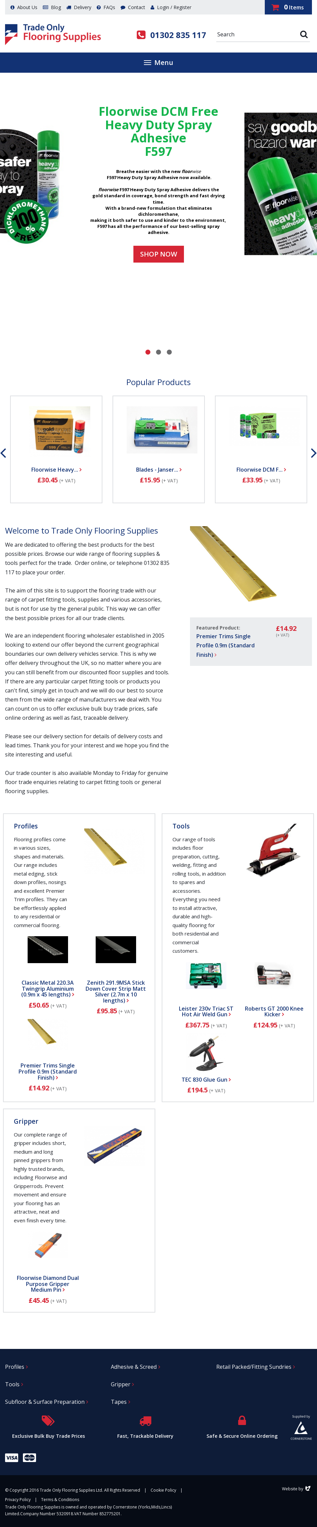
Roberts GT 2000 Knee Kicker (274, 1011)
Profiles (26, 826)
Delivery (78, 7)
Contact (133, 7)
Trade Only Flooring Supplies (53, 34)
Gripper (26, 1121)
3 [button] (169, 351)
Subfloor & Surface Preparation (45, 1401)
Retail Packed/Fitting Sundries (253, 1366)
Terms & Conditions (60, 1499)
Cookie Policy (163, 1490)
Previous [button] (3, 452)
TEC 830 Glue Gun (206, 1079)
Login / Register (171, 7)
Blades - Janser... (159, 469)
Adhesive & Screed (134, 1366)
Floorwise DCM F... (261, 469)
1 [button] (148, 351)
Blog (52, 7)
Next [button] (314, 452)
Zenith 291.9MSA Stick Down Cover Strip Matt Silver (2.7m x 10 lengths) (116, 991)
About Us (23, 7)
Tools (181, 826)
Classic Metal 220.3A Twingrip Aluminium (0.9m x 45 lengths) (47, 988)
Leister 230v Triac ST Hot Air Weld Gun (206, 1011)
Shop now (158, 254)
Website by (297, 1488)
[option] (158, 184)
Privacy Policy (18, 1499)
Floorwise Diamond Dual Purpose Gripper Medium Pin (48, 1283)
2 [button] (158, 351)
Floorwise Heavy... (56, 469)
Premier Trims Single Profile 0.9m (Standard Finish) (225, 645)
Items (288, 6)
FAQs (106, 7)
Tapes (119, 1401)
